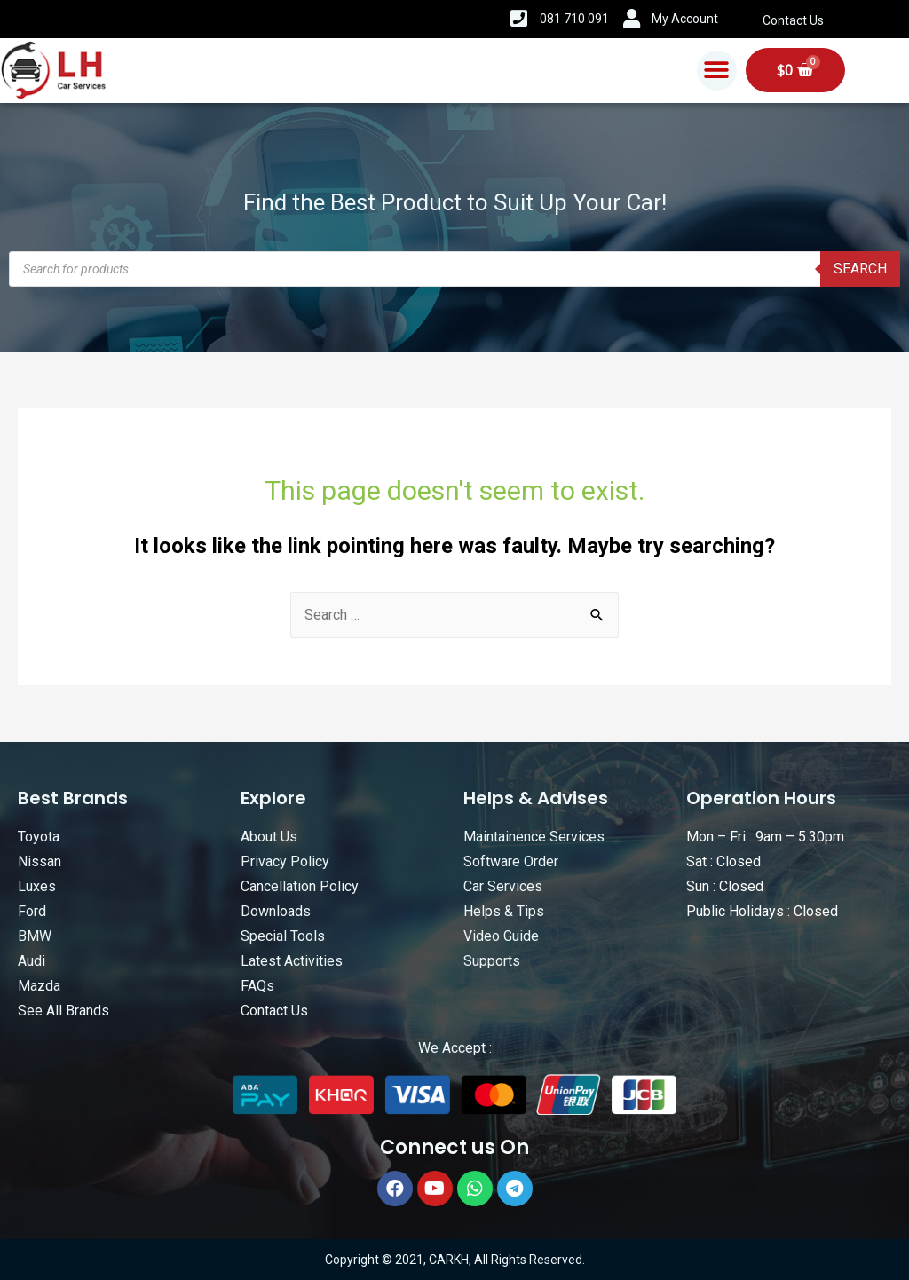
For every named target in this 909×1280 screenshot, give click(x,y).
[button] (717, 71)
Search (860, 268)
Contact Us (793, 20)
